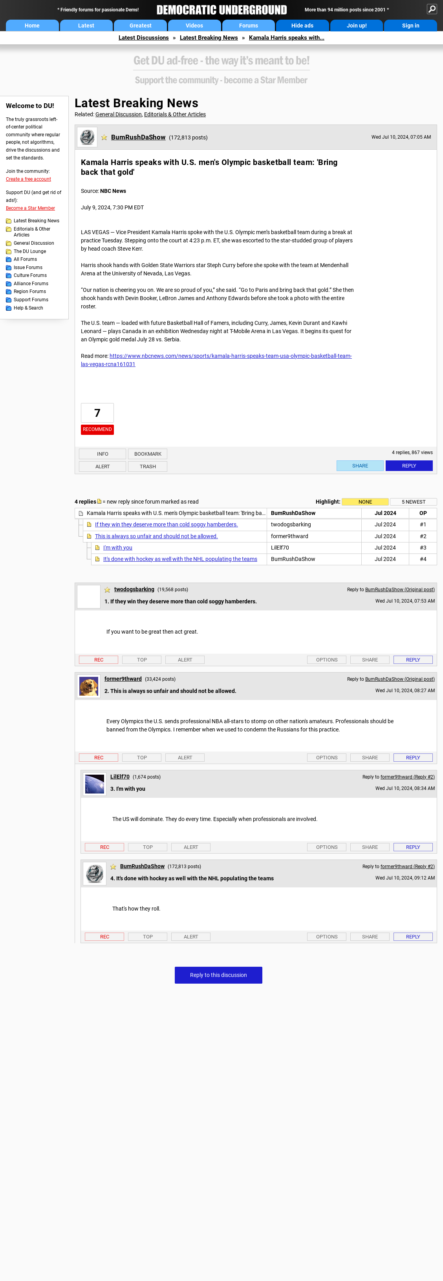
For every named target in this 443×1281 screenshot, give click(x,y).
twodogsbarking (134, 589)
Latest (86, 25)
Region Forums (30, 291)
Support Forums (31, 299)
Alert (102, 466)
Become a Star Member (30, 208)
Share (360, 466)
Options (327, 660)
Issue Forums (28, 267)
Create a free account (28, 179)
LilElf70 (120, 776)
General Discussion (34, 243)
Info (102, 454)
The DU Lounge (30, 251)
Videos (194, 25)
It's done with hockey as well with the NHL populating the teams (180, 559)
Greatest (141, 25)
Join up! (357, 25)
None (365, 502)
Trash (148, 466)
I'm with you (117, 547)
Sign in (410, 25)
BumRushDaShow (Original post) (400, 589)
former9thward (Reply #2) (408, 777)
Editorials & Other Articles (32, 232)
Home (32, 25)
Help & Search (28, 308)
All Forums (25, 259)
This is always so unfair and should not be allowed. (156, 536)
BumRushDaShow (138, 137)
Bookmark (147, 454)
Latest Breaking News (209, 37)
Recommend (97, 429)
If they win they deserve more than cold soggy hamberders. (166, 524)
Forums (248, 25)
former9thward (123, 679)
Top (142, 660)
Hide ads (302, 25)
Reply (409, 466)
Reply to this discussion (218, 975)
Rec (98, 660)
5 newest (414, 502)
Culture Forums (30, 275)
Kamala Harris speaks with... (286, 37)
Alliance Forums (31, 283)
